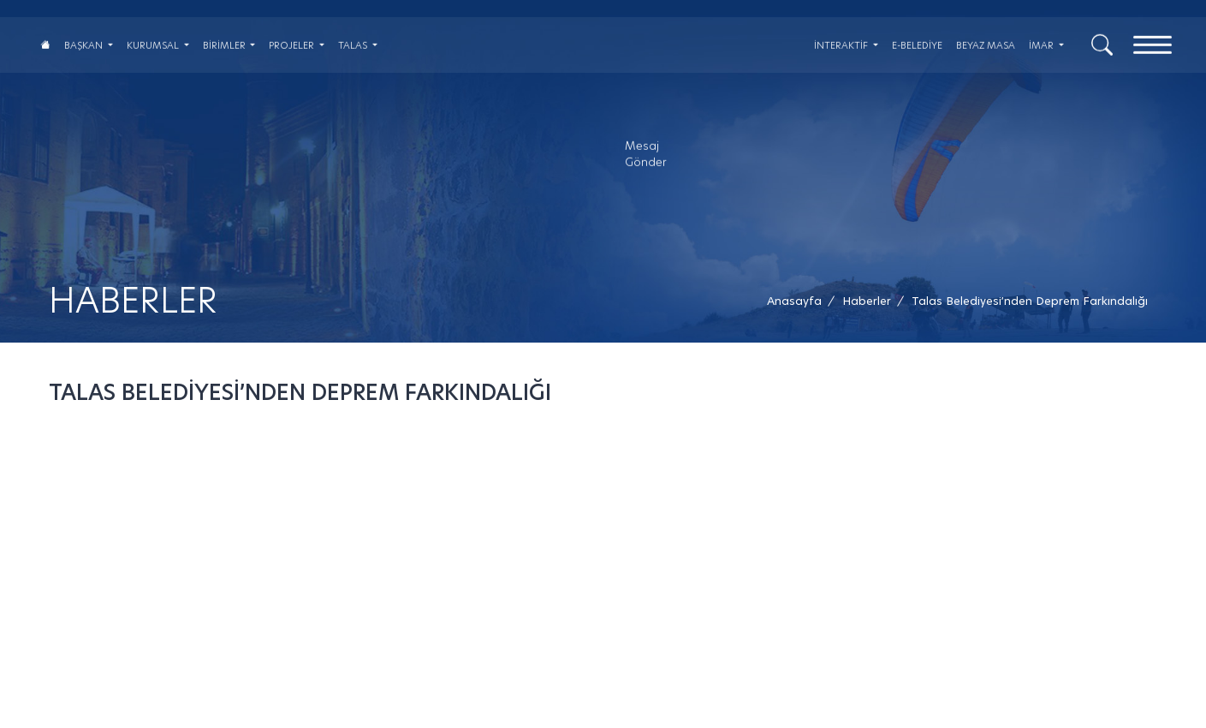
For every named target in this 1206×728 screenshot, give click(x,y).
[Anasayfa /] (799, 301)
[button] (1029, 301)
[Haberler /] (866, 301)
